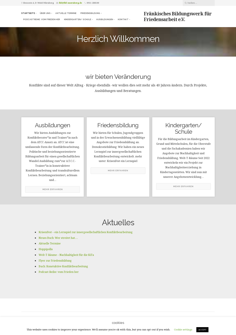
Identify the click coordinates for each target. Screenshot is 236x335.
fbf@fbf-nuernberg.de (70, 2)
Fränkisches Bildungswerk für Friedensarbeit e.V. (178, 16)
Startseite (28, 13)
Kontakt (123, 19)
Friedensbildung (90, 13)
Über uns (45, 13)
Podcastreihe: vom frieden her (41, 19)
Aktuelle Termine (65, 13)
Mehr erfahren (52, 189)
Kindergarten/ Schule (77, 19)
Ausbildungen (104, 19)
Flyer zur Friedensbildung (55, 260)
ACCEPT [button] (202, 329)
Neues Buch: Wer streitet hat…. (58, 238)
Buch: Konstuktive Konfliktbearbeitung (63, 266)
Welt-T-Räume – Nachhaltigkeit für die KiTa (66, 255)
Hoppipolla (46, 249)
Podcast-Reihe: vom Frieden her (59, 272)
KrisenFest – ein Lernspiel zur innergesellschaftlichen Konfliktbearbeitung (86, 232)
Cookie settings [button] (183, 329)
